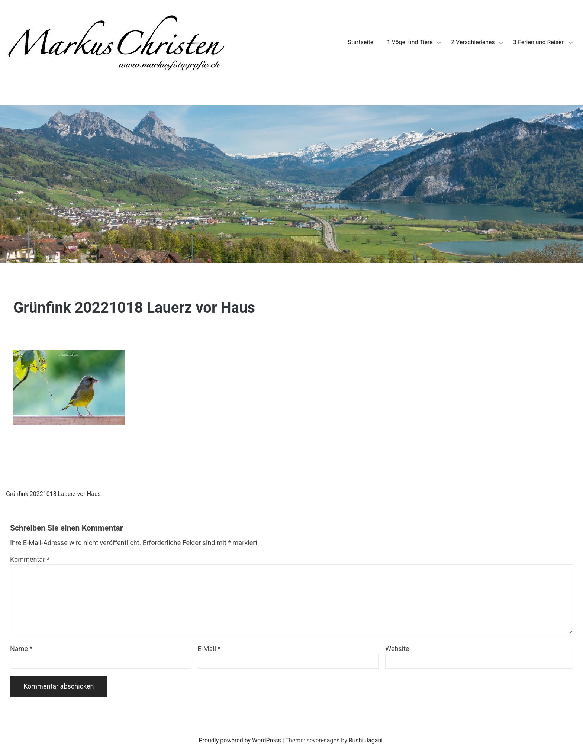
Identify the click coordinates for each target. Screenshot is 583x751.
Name (21, 648)
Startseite (360, 42)
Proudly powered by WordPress (240, 740)
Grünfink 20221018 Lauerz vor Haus (53, 493)
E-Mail (209, 648)
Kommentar (29, 559)
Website (397, 648)
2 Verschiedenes (473, 42)
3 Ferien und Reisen (539, 42)
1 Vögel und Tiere (410, 42)
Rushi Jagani (366, 740)
